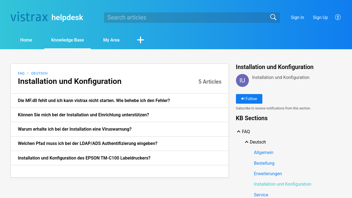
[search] (192, 17)
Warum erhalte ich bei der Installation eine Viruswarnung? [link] (74, 129)
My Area (111, 40)
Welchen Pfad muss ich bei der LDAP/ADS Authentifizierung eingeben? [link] (87, 143)
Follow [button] (249, 99)
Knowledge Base (67, 40)
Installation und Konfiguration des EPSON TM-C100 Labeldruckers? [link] (84, 158)
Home (26, 40)
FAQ (21, 73)
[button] (338, 17)
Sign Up (320, 17)
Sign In (297, 17)
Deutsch (39, 73)
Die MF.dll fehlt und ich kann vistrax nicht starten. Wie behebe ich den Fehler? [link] (94, 100)
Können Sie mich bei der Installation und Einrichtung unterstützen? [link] (83, 114)
